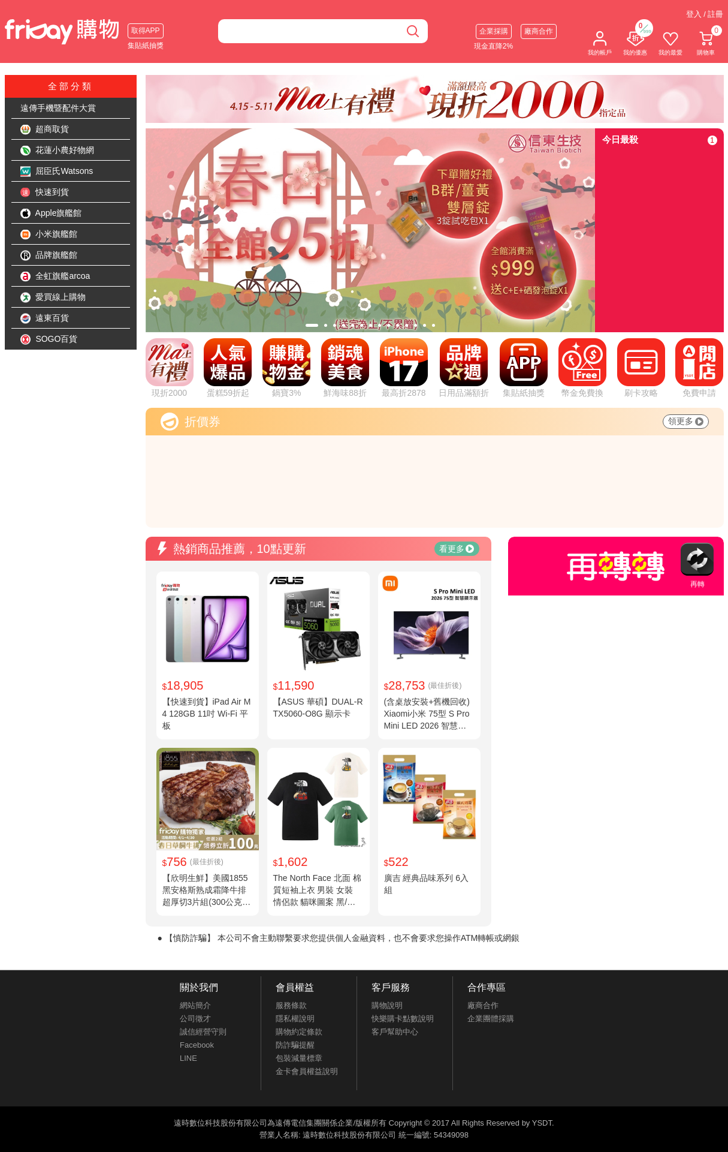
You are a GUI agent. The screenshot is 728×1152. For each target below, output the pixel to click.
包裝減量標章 (299, 1058)
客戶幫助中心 (394, 1031)
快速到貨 (45, 192)
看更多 (456, 549)
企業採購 (493, 31)
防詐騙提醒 (295, 1044)
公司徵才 (195, 1018)
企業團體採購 (490, 1018)
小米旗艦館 (49, 234)
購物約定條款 (299, 1031)
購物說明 (387, 1005)
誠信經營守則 (203, 1031)
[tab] (312, 325)
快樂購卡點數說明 (402, 1018)
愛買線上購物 (53, 297)
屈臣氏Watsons (56, 171)
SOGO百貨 (49, 339)
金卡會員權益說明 (307, 1071)
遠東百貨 (45, 318)
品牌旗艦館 (49, 255)
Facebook (197, 1044)
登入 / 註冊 (705, 14)
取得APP (145, 30)
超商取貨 (45, 129)
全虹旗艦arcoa (55, 276)
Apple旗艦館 (51, 213)
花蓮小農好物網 (57, 150)
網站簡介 (195, 1005)
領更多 (685, 421)
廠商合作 (538, 31)
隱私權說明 (295, 1018)
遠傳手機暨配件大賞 (58, 108)
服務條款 (291, 1005)
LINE (188, 1058)
